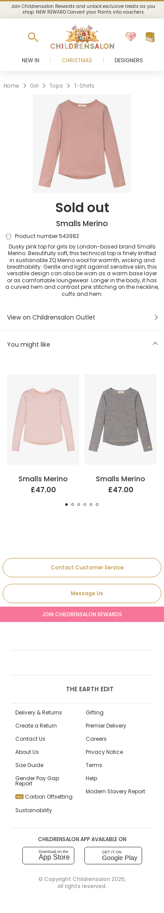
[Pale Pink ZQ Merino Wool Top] (43, 377)
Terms (94, 765)
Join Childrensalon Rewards (82, 614)
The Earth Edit (82, 689)
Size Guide (29, 765)
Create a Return (36, 725)
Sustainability (33, 810)
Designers (129, 60)
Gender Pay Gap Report (37, 780)
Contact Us (30, 738)
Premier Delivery (106, 725)
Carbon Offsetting (44, 796)
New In (30, 60)
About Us (27, 752)
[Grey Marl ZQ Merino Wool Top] (120, 377)
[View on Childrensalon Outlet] (82, 317)
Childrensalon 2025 (99, 879)
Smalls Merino (82, 223)
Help (91, 778)
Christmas (77, 60)
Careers (96, 738)
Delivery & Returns (38, 712)
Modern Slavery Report (115, 791)
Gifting (95, 712)
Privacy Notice (104, 752)
